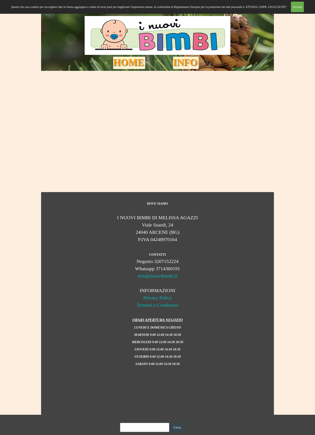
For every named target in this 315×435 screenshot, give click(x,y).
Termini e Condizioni (157, 305)
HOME (128, 62)
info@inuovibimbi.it (157, 276)
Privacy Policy (157, 297)
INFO (185, 62)
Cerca (177, 427)
